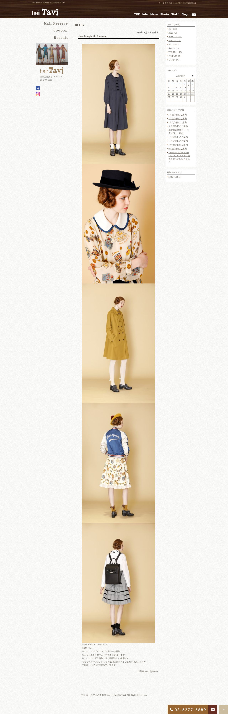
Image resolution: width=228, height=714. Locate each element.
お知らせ (175, 56)
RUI (174, 44)
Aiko (173, 32)
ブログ (174, 60)
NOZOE (175, 40)
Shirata (174, 48)
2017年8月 (181, 76)
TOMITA (176, 52)
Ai (173, 29)
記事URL (154, 671)
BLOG (175, 36)
